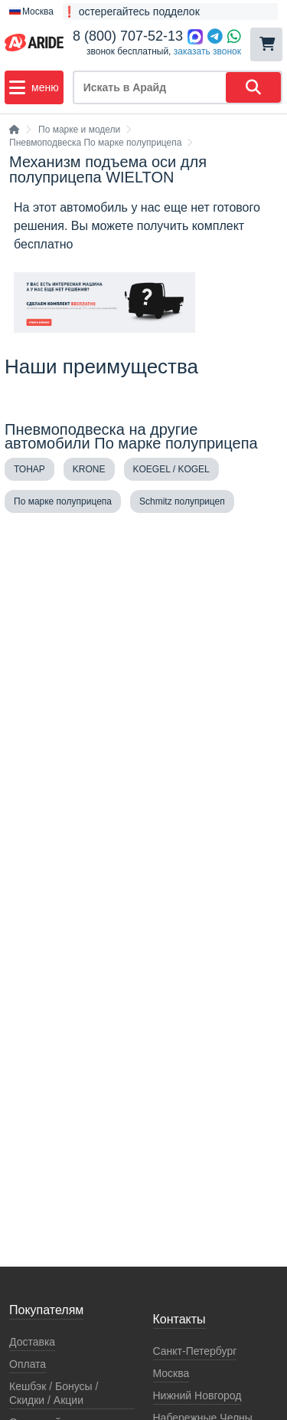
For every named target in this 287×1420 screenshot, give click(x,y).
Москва (171, 1373)
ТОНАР (29, 469)
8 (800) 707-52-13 (128, 36)
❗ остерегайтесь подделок (131, 11)
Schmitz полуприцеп (182, 501)
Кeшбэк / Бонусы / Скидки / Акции (53, 1393)
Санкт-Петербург (195, 1351)
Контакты (179, 1319)
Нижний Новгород (197, 1395)
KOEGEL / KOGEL (171, 469)
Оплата (27, 1364)
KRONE (89, 469)
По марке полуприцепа (63, 501)
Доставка (32, 1342)
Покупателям (46, 1309)
